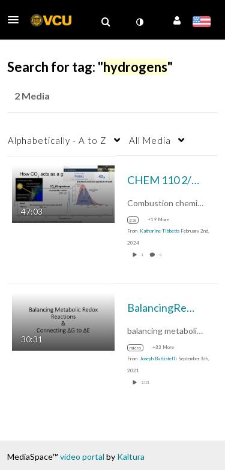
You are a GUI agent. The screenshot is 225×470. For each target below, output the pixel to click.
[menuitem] (105, 22)
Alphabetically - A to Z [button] (57, 140)
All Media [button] (150, 140)
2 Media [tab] (32, 95)
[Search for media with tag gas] (137, 220)
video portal (82, 456)
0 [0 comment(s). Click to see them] (161, 255)
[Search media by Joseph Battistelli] (158, 358)
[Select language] (201, 22)
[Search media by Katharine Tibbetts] (159, 231)
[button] (16, 19)
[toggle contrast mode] (139, 22)
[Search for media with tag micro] (139, 348)
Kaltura (131, 456)
